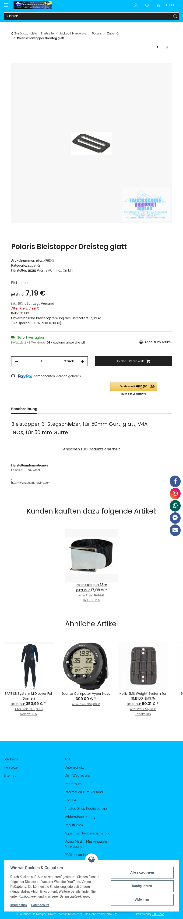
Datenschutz (41, 905)
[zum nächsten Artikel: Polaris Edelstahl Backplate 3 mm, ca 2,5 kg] (167, 47)
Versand (47, 303)
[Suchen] (88, 16)
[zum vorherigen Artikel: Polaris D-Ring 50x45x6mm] (157, 47)
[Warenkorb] (166, 5)
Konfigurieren (141, 886)
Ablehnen (141, 899)
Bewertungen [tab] (57, 409)
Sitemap (10, 775)
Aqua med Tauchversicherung (87, 833)
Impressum (19, 905)
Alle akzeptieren (141, 872)
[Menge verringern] (16, 361)
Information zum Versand (84, 792)
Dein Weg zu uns (77, 775)
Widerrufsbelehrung (80, 817)
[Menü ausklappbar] (6, 3)
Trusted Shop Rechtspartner (86, 808)
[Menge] (41, 361)
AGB (68, 759)
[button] (135, 5)
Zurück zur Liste (25, 33)
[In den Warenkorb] (15, 60)
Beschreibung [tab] (24, 409)
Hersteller (11, 767)
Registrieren (74, 825)
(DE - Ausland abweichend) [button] (65, 342)
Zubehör (34, 265)
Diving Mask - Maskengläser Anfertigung (86, 844)
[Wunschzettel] (147, 5)
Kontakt (70, 800)
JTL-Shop (158, 914)
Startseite (11, 759)
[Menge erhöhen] (82, 361)
